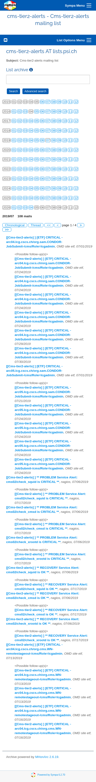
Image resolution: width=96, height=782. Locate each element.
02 (19, 111)
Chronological (15, 225)
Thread (36, 225)
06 (42, 102)
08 (53, 102)
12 (76, 102)
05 (36, 111)
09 (59, 102)
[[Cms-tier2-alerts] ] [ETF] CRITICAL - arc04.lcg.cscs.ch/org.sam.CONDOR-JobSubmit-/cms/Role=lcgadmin (34, 242)
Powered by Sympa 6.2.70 (51, 774)
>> (7, 229)
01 (14, 111)
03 (25, 111)
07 (48, 102)
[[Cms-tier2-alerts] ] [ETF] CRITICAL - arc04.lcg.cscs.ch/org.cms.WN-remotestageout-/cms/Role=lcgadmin (34, 649)
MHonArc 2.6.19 (46, 757)
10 (65, 102)
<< (49, 225)
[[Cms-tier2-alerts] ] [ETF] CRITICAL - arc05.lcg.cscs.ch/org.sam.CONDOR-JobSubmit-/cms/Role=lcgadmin (34, 370)
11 (70, 102)
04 (31, 121)
